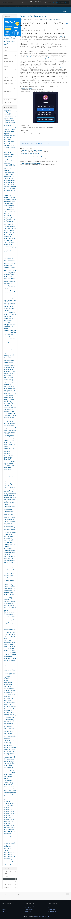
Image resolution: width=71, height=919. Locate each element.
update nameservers (8, 736)
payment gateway (9, 584)
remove (5, 629)
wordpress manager (7, 849)
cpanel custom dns (8, 237)
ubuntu (6, 728)
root (5, 652)
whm (8, 774)
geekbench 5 (13, 423)
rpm (12, 654)
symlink (5, 714)
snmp (10, 676)
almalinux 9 (7, 141)
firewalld (5, 411)
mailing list (7, 504)
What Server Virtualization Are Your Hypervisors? (31, 150)
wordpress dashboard (7, 836)
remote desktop (7, 627)
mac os (9, 499)
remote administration (9, 625)
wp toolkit (10, 862)
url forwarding (6, 738)
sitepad (8, 674)
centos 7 (12, 180)
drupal (10, 362)
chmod (6, 190)
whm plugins (8, 786)
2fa (8, 114)
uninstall (13, 730)
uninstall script (8, 732)
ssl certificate (7, 701)
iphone (7, 478)
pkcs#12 (5, 601)
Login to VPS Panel (27, 88)
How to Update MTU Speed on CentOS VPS (29, 153)
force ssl (6, 413)
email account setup (8, 370)
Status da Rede (10, 884)
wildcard (11, 805)
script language (7, 656)
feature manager (9, 399)
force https (10, 411)
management (9, 509)
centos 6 (6, 180)
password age (13, 582)
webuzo (11, 771)
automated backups (7, 150)
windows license (9, 809)
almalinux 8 (7, 139)
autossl (12, 154)
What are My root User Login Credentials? (29, 160)
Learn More (39, 6)
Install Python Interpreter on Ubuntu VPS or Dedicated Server (33, 156)
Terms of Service (45, 916)
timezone (13, 719)
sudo (5, 708)
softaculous (7, 678)
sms (8, 676)
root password (11, 652)
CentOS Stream (61, 68)
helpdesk (7, 433)
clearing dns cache (7, 193)
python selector (9, 613)
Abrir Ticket (10, 887)
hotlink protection (11, 438)
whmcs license (8, 798)
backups (10, 160)
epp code (7, 393)
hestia (10, 433)
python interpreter (12, 611)
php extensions (9, 591)
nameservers (8, 542)
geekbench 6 (6, 425)
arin (8, 147)
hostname (6, 438)
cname (7, 209)
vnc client (13, 749)
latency (8, 489)
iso (10, 480)
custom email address (9, 274)
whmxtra (5, 805)
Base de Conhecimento (28, 19)
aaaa (7, 118)
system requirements (8, 715)
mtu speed (14, 530)
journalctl (13, 484)
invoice (10, 472)
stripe (9, 704)
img (13, 448)
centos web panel (9, 183)
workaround (8, 860)
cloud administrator (7, 201)
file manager (8, 404)
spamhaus (6, 692)
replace (5, 632)
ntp (14, 556)
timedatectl (8, 719)
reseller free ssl (7, 636)
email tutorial (12, 388)
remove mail (9, 629)
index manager (13, 453)
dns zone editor (11, 329)
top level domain (9, 721)
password (7, 582)
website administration (8, 766)
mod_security (6, 526)
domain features (8, 344)
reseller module (11, 638)
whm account (8, 776)
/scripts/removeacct (7, 110)
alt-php (12, 141)
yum (11, 864)
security (6, 660)
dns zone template (7, 333)
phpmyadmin (6, 597)
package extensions (7, 578)
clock (7, 199)
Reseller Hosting (29, 909)
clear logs (12, 192)
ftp (6, 417)
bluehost (11, 170)
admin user (12, 133)
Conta (65, 11)
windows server (9, 811)
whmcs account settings (11, 788)
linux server (10, 495)
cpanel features (8, 241)
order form (13, 566)
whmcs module (8, 800)
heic (14, 432)
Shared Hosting (28, 911)
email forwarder (9, 381)
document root (8, 335)
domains (6, 362)
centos (11, 178)
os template (12, 570)
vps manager (11, 753)
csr (4, 274)
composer (12, 213)
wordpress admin (9, 831)
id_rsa (14, 444)
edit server (11, 365)
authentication (12, 147)
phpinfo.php (9, 596)
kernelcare (10, 485)
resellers (6, 642)
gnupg (14, 427)
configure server (7, 224)
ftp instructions (7, 420)
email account (9, 368)
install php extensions (9, 463)
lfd (9, 491)
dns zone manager (10, 331)
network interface (9, 550)
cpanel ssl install (10, 261)
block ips (6, 170)
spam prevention (7, 687)
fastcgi (11, 397)
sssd (11, 702)
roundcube (7, 654)
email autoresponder (8, 374)
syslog (8, 714)
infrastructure (6, 455)
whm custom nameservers (8, 779)
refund (8, 620)
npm (13, 556)
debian (6, 289)
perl (14, 588)
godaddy (5, 428)
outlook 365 (6, 575)
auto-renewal (12, 149)
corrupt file (12, 232)
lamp (5, 487)
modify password (7, 523)
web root (12, 759)
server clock (6, 664)
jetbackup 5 (7, 484)
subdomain (7, 706)
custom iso (11, 278)
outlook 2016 (6, 573)
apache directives (8, 144)
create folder (10, 269)
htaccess (6, 440)
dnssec (13, 333)
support (8, 708)
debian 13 (10, 289)
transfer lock (6, 724)
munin (5, 534)
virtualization (13, 747)
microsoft (11, 511)
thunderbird (10, 717)
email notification (7, 385)
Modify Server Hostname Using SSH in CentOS (30, 163)
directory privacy (9, 306)
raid (12, 614)
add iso (9, 129)
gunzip (14, 430)
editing (8, 367)
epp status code (13, 393)
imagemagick (8, 448)
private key (9, 605)
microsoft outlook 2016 (8, 514)
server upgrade (13, 671)
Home (3, 906)
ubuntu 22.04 (11, 728)
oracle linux (7, 566)
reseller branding (9, 634)
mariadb (6, 511)
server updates (6, 671)
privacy (5, 605)
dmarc (14, 314)
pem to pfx (10, 588)
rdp (7, 618)
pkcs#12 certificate (11, 601)
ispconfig (13, 480)
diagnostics (10, 303)
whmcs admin (8, 790)
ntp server (6, 558)
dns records (13, 325)
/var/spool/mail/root (10, 112)
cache (7, 174)
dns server (7, 327)
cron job (13, 271)
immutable (6, 449)
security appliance (11, 660)
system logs (12, 714)
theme (5, 717)
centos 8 (6, 182)
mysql (5, 536)
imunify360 (7, 452)
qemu (7, 614)
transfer (10, 723)
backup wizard (8, 158)
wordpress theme (9, 856)
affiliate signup (12, 135)
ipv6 (8, 480)
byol (4, 174)
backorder (10, 156)
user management (8, 739)
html (10, 440)
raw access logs (12, 616)
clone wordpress (12, 199)
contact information (9, 227)
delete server (10, 300)
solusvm (6, 684)
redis (9, 618)
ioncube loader (6, 474)
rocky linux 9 (12, 650)
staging (13, 702)
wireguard (7, 829)
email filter (11, 379)
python (6, 611)
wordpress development (8, 840)
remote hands (13, 627)
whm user (12, 787)
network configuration (8, 547)
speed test (10, 692)
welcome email (6, 772)
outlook (11, 572)
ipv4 (5, 480)
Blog (3, 911)
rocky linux (7, 648)
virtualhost (7, 747)
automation (7, 152)
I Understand (32, 6)
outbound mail (6, 572)
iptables (11, 478)
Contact (4, 909)
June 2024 (48, 58)
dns (7, 317)
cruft (8, 272)
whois (8, 805)
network (6, 544)
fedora (5, 401)
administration (6, 135)
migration (7, 521)
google (8, 428)
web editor (9, 759)
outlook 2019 (11, 573)
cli (8, 195)
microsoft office (12, 513)
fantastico (7, 397)
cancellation (6, 178)
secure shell (12, 658)
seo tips (13, 662)
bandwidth (6, 161)
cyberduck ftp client (7, 285)
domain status (12, 358)
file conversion (7, 402)
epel (13, 391)
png (8, 603)
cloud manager (9, 202)
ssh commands (7, 697)
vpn (5, 751)
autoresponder (6, 154)
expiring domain (7, 395)
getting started (6, 427)
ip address (7, 475)
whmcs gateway (13, 792)
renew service (11, 630)
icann (11, 444)
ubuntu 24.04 (6, 730)
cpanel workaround (9, 264)
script (15, 654)
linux (5, 495)
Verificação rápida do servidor (11, 9)
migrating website (9, 519)
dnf (5, 317)
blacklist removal (11, 168)
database (12, 287)
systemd (14, 715)
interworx (5, 472)
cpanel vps (7, 263)
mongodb (11, 526)
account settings (7, 123)
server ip (10, 666)
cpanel (6, 234)
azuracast (5, 156)
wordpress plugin (9, 852)
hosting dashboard (10, 437)
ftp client (6, 419)
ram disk (7, 616)
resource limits (6, 644)
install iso (7, 460)
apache (6, 143)
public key (14, 607)
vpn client (8, 751)
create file (6, 269)
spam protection (9, 689)
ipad (4, 478)
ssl (8, 700)
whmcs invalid (11, 796)
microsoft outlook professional (9, 517)
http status (10, 442)
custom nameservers (8, 280)
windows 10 (7, 807)
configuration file (9, 219)
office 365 (11, 558)
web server (11, 761)
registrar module (8, 623)
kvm (13, 485)
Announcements (52, 911)
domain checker (7, 339)
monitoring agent (7, 529)
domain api (12, 337)
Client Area (50, 906)
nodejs (8, 554)
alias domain (8, 137)
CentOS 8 (28, 56)
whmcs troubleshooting (9, 803)
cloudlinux (11, 207)
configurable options (8, 217)
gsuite (11, 430)
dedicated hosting (9, 291)
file (7, 401)
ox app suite (10, 575)
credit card (7, 271)
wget (11, 772)
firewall (10, 409)
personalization (7, 590)
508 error (13, 116)
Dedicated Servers (29, 907)
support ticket (8, 712)
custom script (8, 282)
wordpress (12, 829)
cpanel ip (11, 244)
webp (5, 765)
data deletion (6, 287)
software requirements (8, 681)
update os (14, 736)
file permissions (8, 406)
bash (9, 163)
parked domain (11, 580)
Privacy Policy (37, 916)
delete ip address (11, 298)
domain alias (6, 337)
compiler (8, 213)
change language (12, 186)
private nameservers (10, 606)
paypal (6, 588)
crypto (11, 273)
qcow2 (5, 614)
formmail (12, 413)
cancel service (11, 176)
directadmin (10, 304)
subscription (13, 706)
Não (47, 143)
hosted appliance (10, 435)
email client (7, 377)
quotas (10, 614)
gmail (11, 427)
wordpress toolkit (7, 858)
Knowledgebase (51, 907)
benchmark (7, 165)
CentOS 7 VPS (61, 36)
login (11, 497)
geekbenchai (11, 425)
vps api (12, 751)
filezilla (5, 409)
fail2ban (11, 395)
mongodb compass (7, 527)
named (10, 540)
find (7, 409)
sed (4, 662)
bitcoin (6, 168)
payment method (9, 586)
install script (10, 466)
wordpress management (7, 845)
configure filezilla (7, 223)
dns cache (12, 317)
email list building (7, 382)
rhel (14, 646)
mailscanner (8, 506)
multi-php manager (10, 532)
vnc (10, 749)
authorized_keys (7, 149)
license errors (11, 493)
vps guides (7, 753)
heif (4, 433)
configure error (8, 221)
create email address (11, 267)
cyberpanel (13, 285)
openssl (6, 560)
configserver (8, 215)
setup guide (6, 673)
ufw (9, 730)
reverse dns (11, 646)
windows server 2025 (11, 827)
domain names (8, 348)
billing (13, 165)
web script (6, 761)
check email (7, 188)
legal (11, 489)
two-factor (10, 726)
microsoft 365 (6, 513)
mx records (10, 534)
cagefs (6, 176)
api (7, 147)
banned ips (6, 163)
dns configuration (8, 320)
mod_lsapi (9, 524)
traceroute (6, 723)
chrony (9, 190)
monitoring (13, 527)
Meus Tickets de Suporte (10, 872)
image (6, 446)
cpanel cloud (6, 236)
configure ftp (13, 223)
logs (14, 497)
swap (14, 712)
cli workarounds (8, 196)
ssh (6, 696)
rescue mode (11, 632)
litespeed (6, 497)
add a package (10, 127)
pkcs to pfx (11, 599)
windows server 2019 (8, 822)
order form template (8, 568)
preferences (11, 603)
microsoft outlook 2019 (8, 516)
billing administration (8, 166)
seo (11, 662)
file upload (14, 407)
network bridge (12, 544)
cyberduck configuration (8, 283)
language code (9, 487)
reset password (12, 642)
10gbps (5, 114)
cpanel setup (8, 260)
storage (5, 704)
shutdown (10, 673)
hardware (5, 432)
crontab (5, 272)
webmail (6, 763)
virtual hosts (8, 745)
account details (12, 122)
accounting (7, 126)
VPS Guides (36, 19)
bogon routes (7, 172)
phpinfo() (5, 596)
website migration (7, 769)
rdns (4, 618)
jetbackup (7, 482)
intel (12, 470)
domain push (10, 349)
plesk (5, 603)
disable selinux (12, 310)
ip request (12, 476)
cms (4, 209)
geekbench (7, 423)
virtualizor (6, 749)
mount (8, 530)
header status (10, 432)
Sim (40, 143)
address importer (9, 133)
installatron (7, 470)
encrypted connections (8, 390)
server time (11, 670)
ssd (4, 696)
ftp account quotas (10, 417)
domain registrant (9, 352)
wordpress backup (7, 833)
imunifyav (7, 454)
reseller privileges (7, 640)
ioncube (14, 472)
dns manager (7, 324)
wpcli (9, 864)
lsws (5, 499)
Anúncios (10, 876)
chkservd (13, 188)
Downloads (10, 882)
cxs (14, 282)
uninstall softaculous (8, 733)
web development (8, 756)
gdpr (12, 421)
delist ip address (8, 301)
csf (14, 273)
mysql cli (10, 536)
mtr (11, 530)
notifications (8, 556)
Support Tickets (51, 909)
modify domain (13, 521)
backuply (5, 160)
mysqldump (9, 538)
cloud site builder (10, 205)
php (11, 590)
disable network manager (9, 309)
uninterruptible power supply (9, 735)
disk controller (6, 312)
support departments (10, 709)
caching (11, 174)
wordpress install (9, 843)
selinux (7, 662)
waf (7, 755)
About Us (4, 907)
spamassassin (13, 690)
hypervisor (8, 444)
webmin (11, 763)
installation (7, 468)
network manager (9, 552)
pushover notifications (8, 609)
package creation (9, 577)
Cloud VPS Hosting (29, 906)
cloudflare (6, 207)
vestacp (10, 743)
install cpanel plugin (8, 457)
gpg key (7, 430)
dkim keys (10, 314)
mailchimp (12, 502)
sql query (12, 694)
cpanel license (6, 246)
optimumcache (13, 564)
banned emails (11, 161)
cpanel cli (11, 234)
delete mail (6, 300)
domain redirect (7, 351)
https (5, 444)
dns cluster (7, 318)
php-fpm (11, 594)
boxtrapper (12, 172)
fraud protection (9, 415)
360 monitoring (7, 115)
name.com (6, 540)
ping (10, 598)
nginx (5, 554)
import (9, 449)
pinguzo (6, 600)
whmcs (5, 788)
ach (11, 125)
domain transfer (9, 360)
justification (6, 485)
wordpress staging (10, 854)
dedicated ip (8, 293)
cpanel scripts (8, 253)
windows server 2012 (8, 816)
